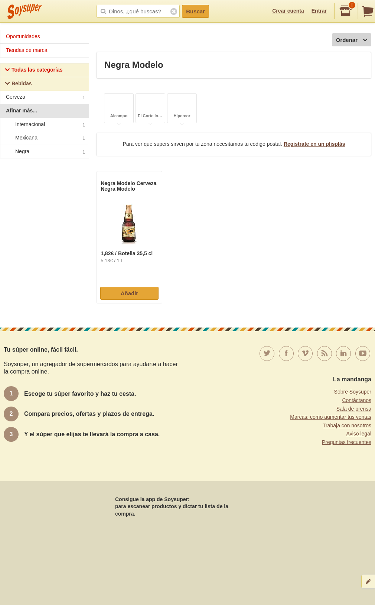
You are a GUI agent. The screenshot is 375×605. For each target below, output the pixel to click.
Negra (44, 152)
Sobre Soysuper (352, 392)
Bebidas (18, 84)
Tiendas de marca (27, 50)
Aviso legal (358, 434)
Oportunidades (23, 36)
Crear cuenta (288, 11)
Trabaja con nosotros (347, 425)
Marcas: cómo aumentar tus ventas (330, 417)
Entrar (319, 11)
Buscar (195, 11)
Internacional (44, 125)
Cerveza (45, 98)
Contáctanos (356, 400)
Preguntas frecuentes (346, 442)
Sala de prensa (353, 409)
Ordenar (351, 40)
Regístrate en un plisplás (314, 144)
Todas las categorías (33, 71)
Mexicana (44, 138)
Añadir (129, 293)
